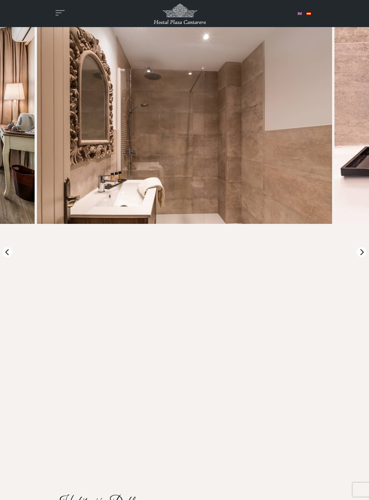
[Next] (361, 252)
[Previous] (7, 252)
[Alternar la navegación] (60, 13)
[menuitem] (299, 13)
